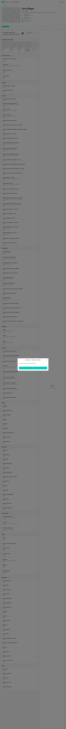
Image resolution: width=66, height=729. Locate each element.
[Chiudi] (47, 360)
